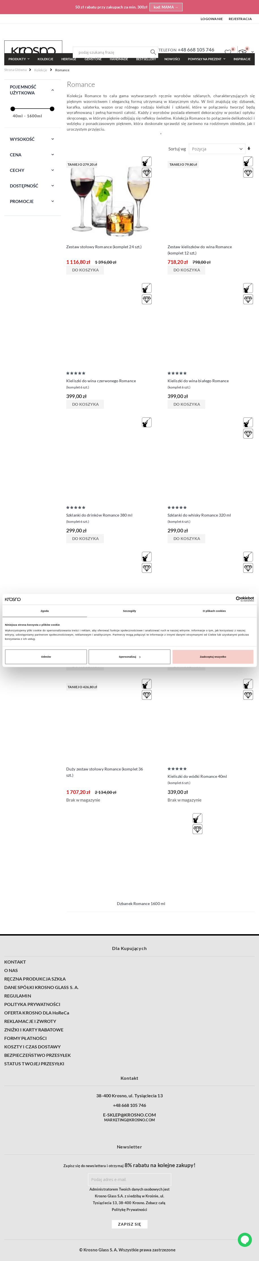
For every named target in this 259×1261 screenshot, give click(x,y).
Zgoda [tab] (45, 610)
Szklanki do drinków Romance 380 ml (99, 519)
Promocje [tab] (22, 201)
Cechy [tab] (17, 170)
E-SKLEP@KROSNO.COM (129, 1114)
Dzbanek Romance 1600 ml (141, 903)
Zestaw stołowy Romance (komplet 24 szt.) (104, 246)
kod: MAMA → (166, 7)
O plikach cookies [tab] (214, 610)
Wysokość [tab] (22, 139)
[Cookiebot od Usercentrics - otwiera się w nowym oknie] (229, 599)
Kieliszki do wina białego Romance (198, 384)
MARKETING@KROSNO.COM (129, 1120)
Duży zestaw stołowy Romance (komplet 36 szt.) (104, 772)
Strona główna (15, 70)
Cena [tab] (16, 154)
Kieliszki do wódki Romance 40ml (197, 780)
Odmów (46, 656)
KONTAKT (15, 961)
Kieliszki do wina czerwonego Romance (101, 384)
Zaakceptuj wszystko (213, 656)
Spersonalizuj (129, 656)
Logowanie (212, 19)
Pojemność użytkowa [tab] (23, 89)
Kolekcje (40, 70)
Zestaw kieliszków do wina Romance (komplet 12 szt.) (200, 249)
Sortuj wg (177, 148)
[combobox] (115, 52)
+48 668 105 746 (196, 50)
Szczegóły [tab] (129, 610)
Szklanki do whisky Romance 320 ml (199, 519)
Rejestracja (240, 19)
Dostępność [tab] (24, 185)
